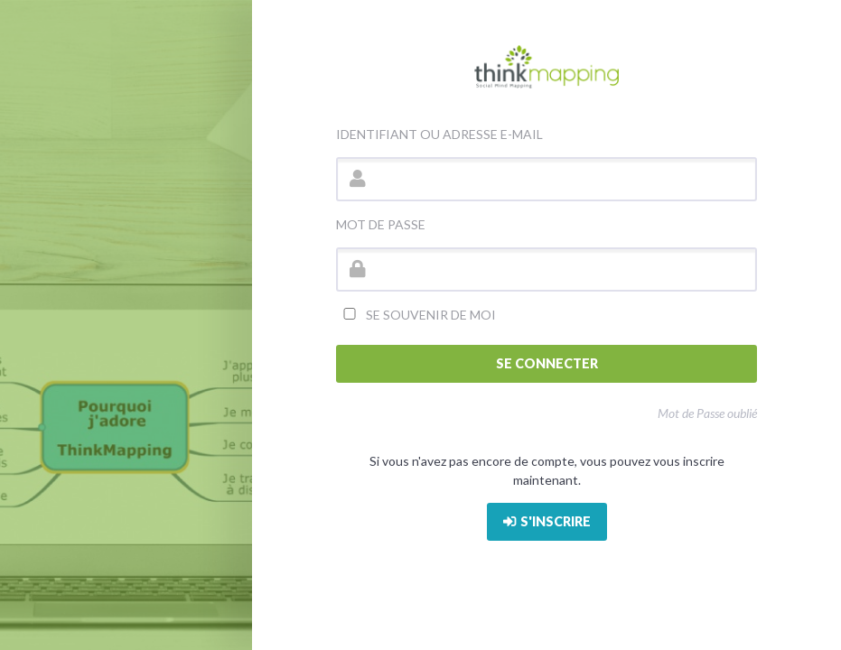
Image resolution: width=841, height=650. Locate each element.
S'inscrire (547, 521)
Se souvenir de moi (416, 314)
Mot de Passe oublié (707, 413)
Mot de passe (380, 224)
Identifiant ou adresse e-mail (439, 134)
